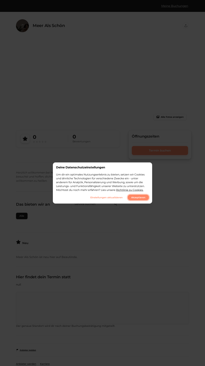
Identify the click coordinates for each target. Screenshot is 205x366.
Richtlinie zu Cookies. (129, 190)
